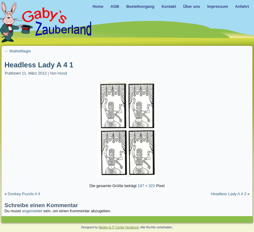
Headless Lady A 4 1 (38, 65)
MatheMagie (17, 51)
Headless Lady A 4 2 (229, 194)
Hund (62, 73)
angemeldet (32, 211)
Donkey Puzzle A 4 (24, 194)
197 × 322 (146, 186)
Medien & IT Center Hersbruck (119, 227)
